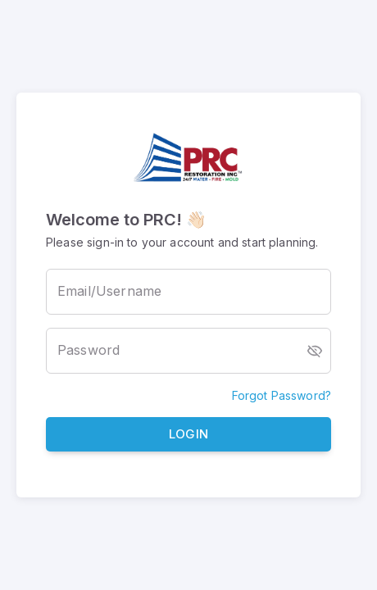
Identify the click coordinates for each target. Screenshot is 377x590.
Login (188, 434)
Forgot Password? (281, 395)
